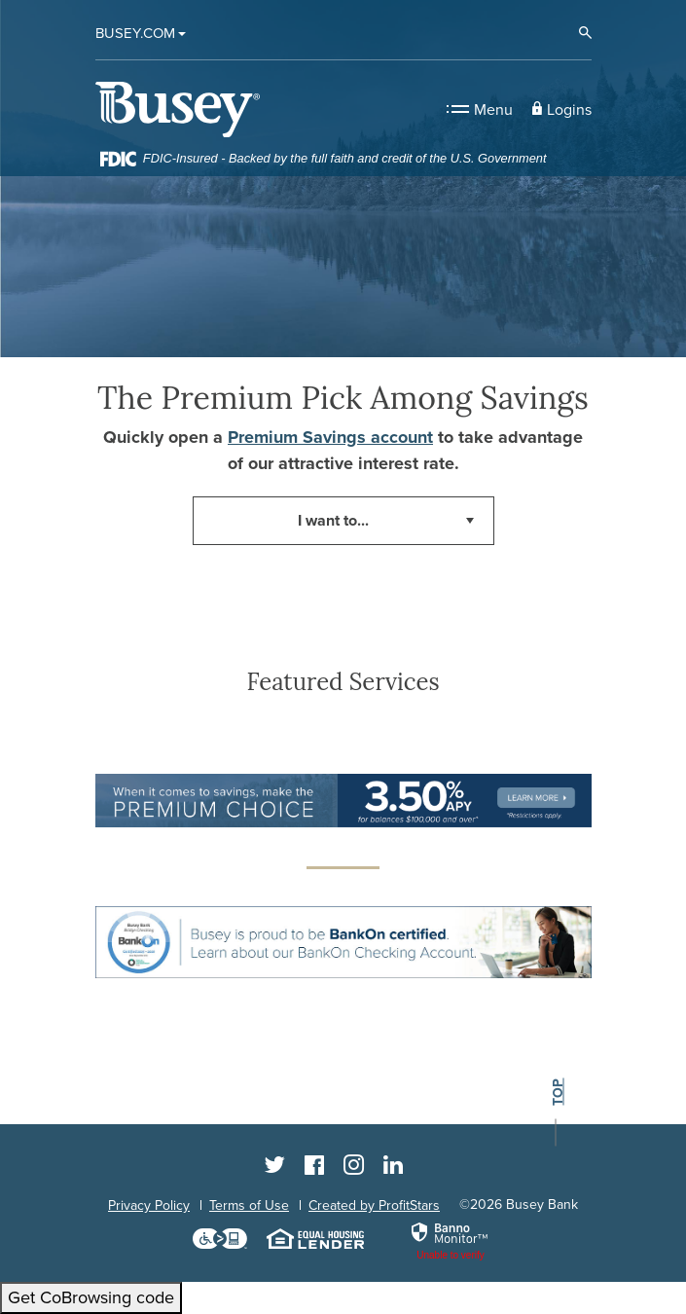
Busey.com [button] (135, 33)
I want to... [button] (333, 520)
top (556, 1092)
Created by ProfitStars (374, 1205)
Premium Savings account (330, 437)
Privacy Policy (149, 1205)
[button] (562, 109)
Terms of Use (249, 1205)
